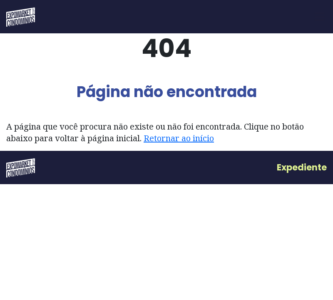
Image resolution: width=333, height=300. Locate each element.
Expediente (302, 167)
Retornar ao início (179, 138)
